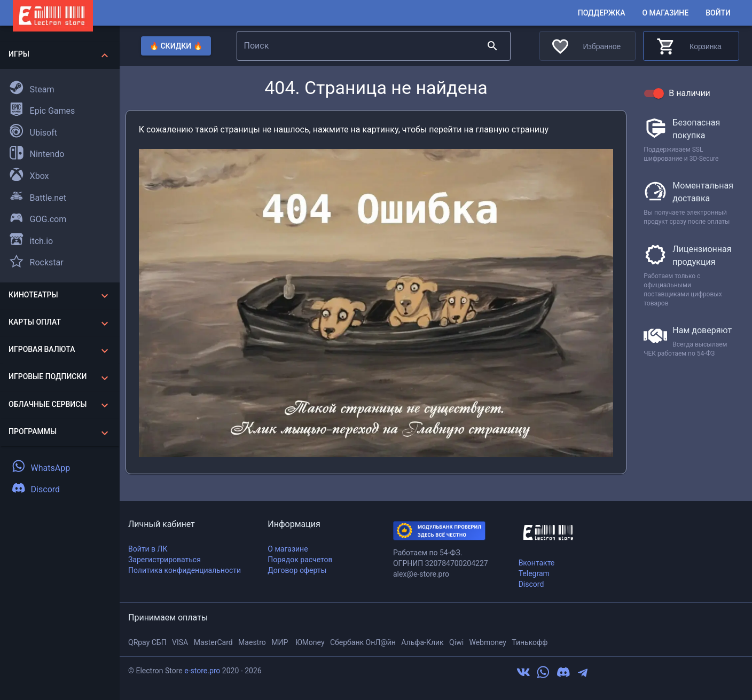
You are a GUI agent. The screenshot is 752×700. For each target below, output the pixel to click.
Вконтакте (537, 563)
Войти (718, 13)
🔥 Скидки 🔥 (176, 46)
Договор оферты (297, 570)
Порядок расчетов (300, 559)
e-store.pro (202, 670)
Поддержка (601, 13)
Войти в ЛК (147, 549)
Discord (531, 584)
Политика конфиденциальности (184, 570)
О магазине (665, 13)
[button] (60, 55)
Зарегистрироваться (164, 559)
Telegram (534, 573)
